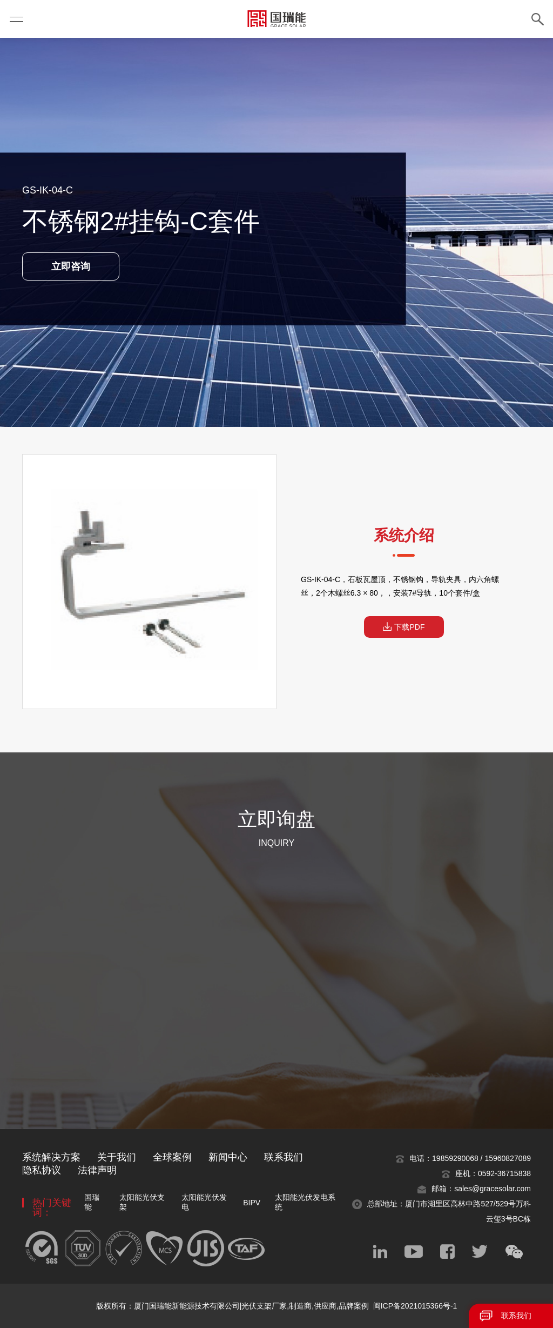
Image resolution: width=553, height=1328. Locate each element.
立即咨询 (70, 266)
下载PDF (404, 626)
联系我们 (516, 1315)
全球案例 (172, 1157)
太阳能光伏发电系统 (305, 1202)
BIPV (251, 1202)
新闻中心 (227, 1157)
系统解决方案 (51, 1157)
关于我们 (116, 1157)
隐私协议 (41, 1170)
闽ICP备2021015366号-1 (415, 1306)
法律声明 (97, 1170)
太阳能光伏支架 (142, 1202)
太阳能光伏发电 (204, 1202)
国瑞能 (91, 1202)
